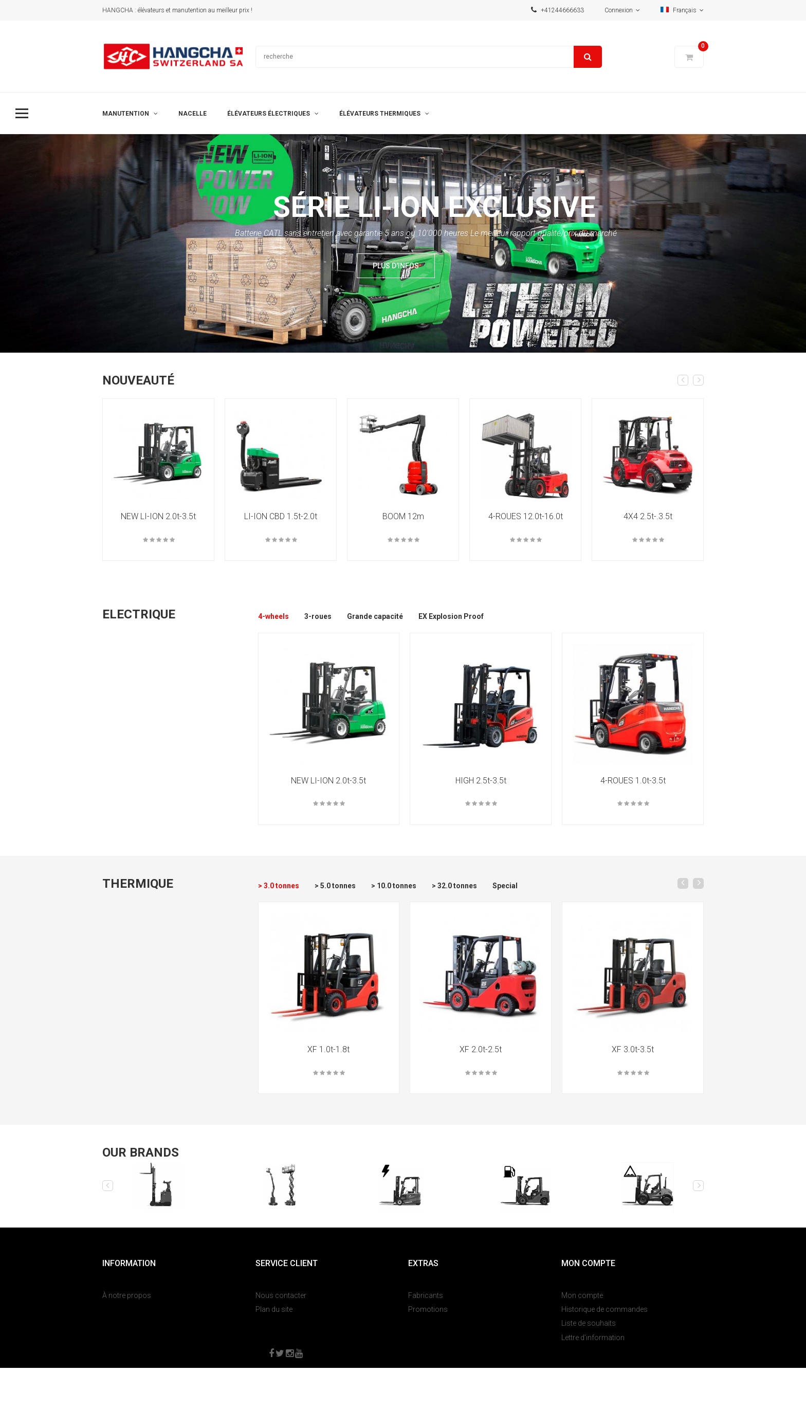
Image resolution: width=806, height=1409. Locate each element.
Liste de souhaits (588, 1323)
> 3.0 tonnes (278, 886)
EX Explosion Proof (451, 616)
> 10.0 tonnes (393, 886)
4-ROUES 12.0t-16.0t (525, 516)
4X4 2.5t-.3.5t (648, 516)
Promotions (428, 1309)
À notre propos (126, 1295)
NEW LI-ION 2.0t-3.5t (158, 516)
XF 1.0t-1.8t (328, 1049)
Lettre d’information (593, 1337)
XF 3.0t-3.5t (633, 1049)
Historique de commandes (604, 1309)
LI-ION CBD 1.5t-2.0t (280, 516)
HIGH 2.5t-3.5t (480, 780)
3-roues (318, 616)
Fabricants (425, 1295)
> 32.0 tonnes (454, 886)
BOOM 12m (403, 516)
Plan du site (273, 1309)
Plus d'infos (396, 266)
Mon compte (582, 1295)
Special (505, 886)
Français (682, 10)
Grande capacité (375, 616)
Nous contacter (280, 1295)
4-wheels (273, 616)
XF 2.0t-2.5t (481, 1049)
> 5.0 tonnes (335, 886)
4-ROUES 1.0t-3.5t (633, 780)
